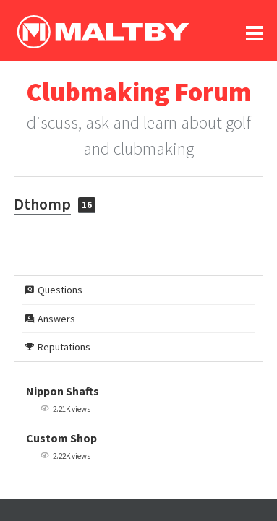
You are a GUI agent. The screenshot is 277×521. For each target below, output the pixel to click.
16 (87, 205)
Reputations (57, 346)
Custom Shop (61, 438)
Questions (53, 289)
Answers (50, 318)
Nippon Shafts (62, 391)
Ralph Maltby (103, 31)
